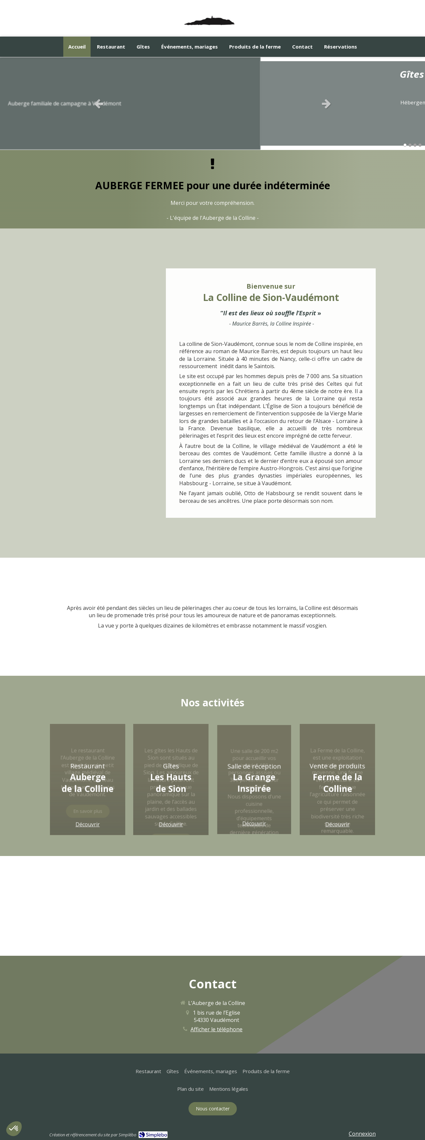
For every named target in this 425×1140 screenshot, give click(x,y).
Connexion (362, 1133)
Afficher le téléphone (216, 1029)
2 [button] (410, 145)
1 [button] (405, 145)
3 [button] (415, 145)
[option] (212, 103)
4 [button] (420, 145)
